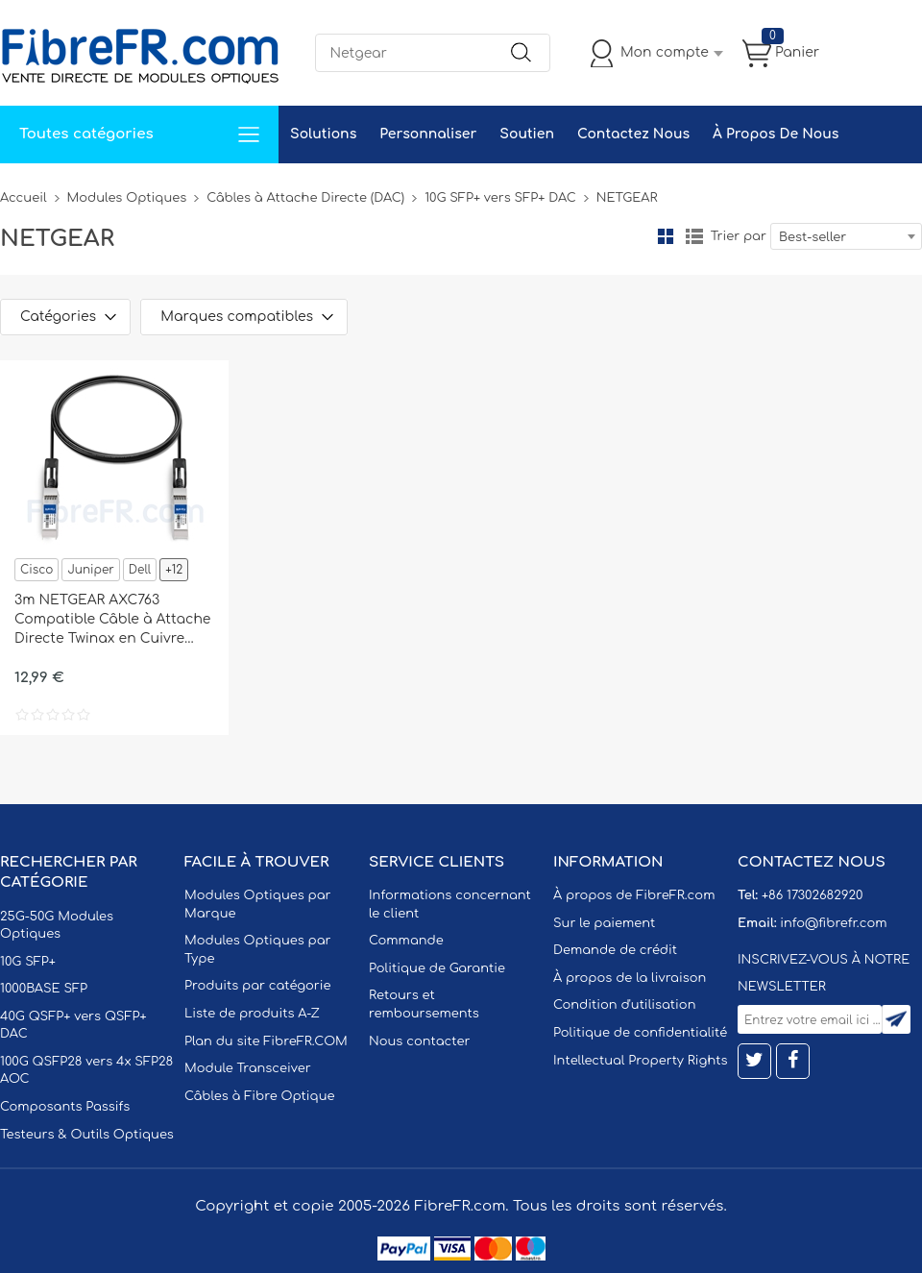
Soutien (526, 134)
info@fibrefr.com (833, 923)
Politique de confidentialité (640, 1033)
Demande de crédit (615, 950)
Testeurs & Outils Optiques (87, 1134)
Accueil (23, 198)
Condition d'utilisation (624, 1005)
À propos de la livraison (629, 978)
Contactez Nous (633, 134)
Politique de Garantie (437, 968)
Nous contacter (419, 1041)
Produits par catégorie (257, 985)
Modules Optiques (127, 198)
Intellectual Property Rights (640, 1060)
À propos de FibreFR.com (634, 895)
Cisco (36, 569)
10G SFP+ (28, 961)
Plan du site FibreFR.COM (266, 1041)
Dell (140, 569)
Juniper (90, 569)
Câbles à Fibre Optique (259, 1096)
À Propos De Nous (775, 134)
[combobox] (846, 236)
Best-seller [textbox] (812, 237)
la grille (665, 236)
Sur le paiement (604, 923)
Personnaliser (427, 134)
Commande (406, 940)
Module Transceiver (247, 1068)
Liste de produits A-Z (252, 1013)
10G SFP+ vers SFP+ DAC (500, 198)
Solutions (323, 134)
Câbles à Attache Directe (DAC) (305, 198)
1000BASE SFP (43, 988)
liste (694, 236)
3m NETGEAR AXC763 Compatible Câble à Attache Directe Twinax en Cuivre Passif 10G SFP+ (112, 621)
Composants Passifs (65, 1107)
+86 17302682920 (812, 895)
